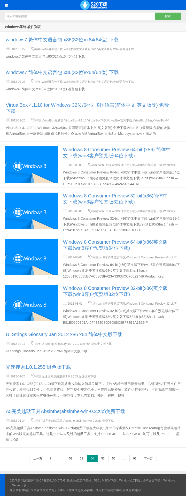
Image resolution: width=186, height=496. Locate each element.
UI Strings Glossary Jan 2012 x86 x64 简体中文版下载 (64, 334)
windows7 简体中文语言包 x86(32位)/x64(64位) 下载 (62, 72)
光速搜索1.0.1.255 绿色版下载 (38, 367)
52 (70, 458)
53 (81, 458)
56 (113, 458)
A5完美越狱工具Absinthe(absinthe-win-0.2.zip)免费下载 (65, 411)
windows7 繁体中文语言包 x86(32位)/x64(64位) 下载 (62, 39)
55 (102, 458)
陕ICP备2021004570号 (51, 480)
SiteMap (71, 480)
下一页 (148, 458)
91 (134, 458)
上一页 (37, 458)
